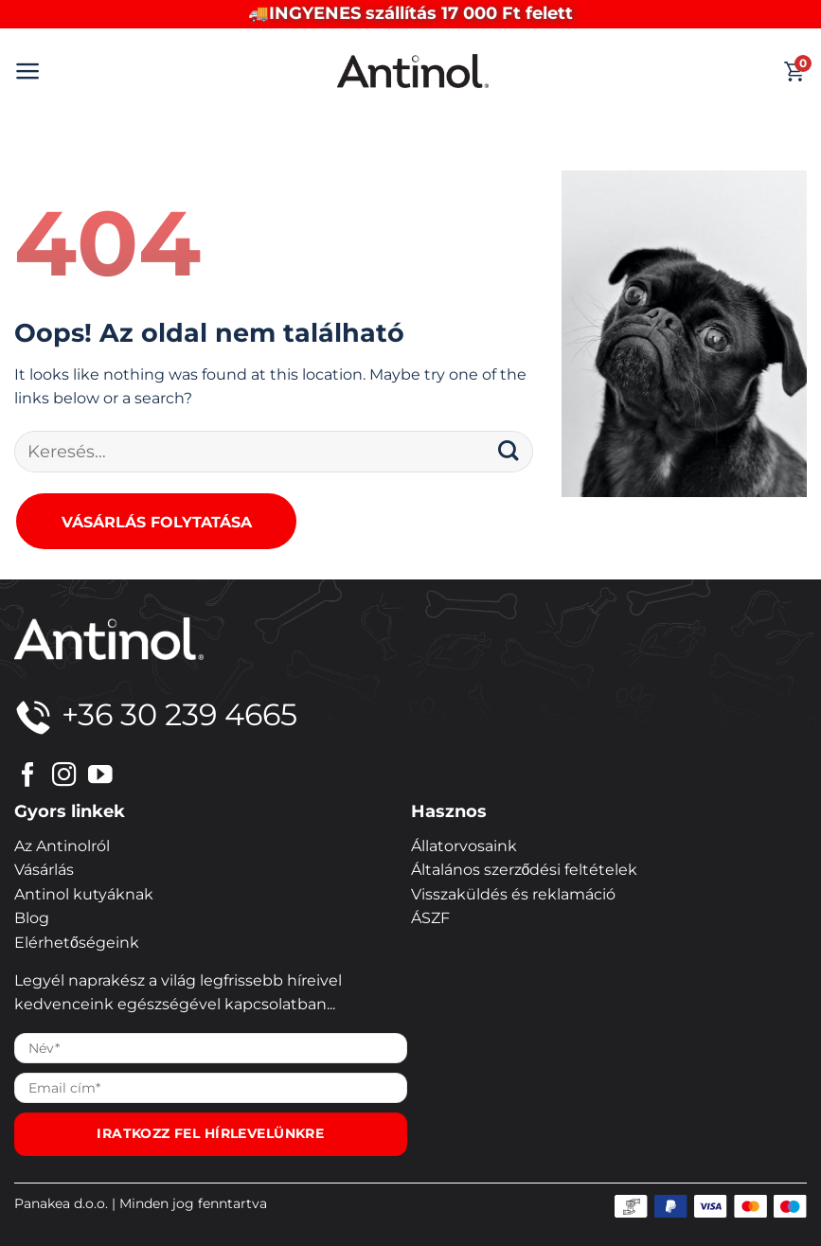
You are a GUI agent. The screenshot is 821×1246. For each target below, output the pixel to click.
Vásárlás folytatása (157, 522)
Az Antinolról (62, 846)
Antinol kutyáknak (83, 894)
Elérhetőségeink (76, 943)
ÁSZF (430, 918)
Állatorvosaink (464, 846)
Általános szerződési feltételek (524, 870)
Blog (31, 918)
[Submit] (508, 452)
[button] (28, 71)
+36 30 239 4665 (155, 714)
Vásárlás (44, 870)
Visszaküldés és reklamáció (513, 894)
